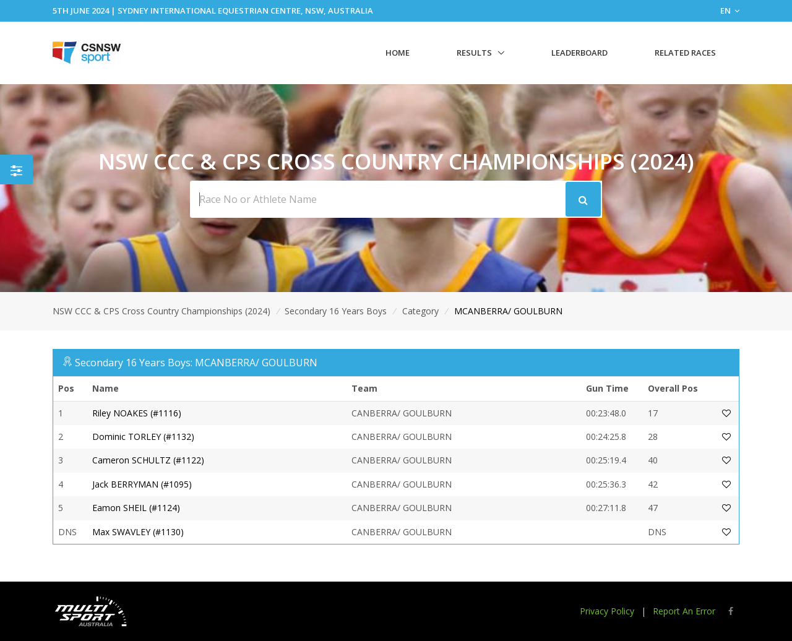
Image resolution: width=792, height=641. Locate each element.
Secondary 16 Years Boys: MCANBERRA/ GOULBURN (196, 362)
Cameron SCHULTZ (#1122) (148, 460)
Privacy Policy (607, 611)
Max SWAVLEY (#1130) (138, 532)
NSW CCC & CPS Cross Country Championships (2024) (161, 311)
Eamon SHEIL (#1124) (136, 508)
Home (397, 52)
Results (474, 52)
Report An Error (684, 611)
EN (729, 10)
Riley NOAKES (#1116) (136, 413)
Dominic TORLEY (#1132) (143, 436)
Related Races (685, 52)
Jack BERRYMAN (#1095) (142, 484)
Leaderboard (579, 52)
